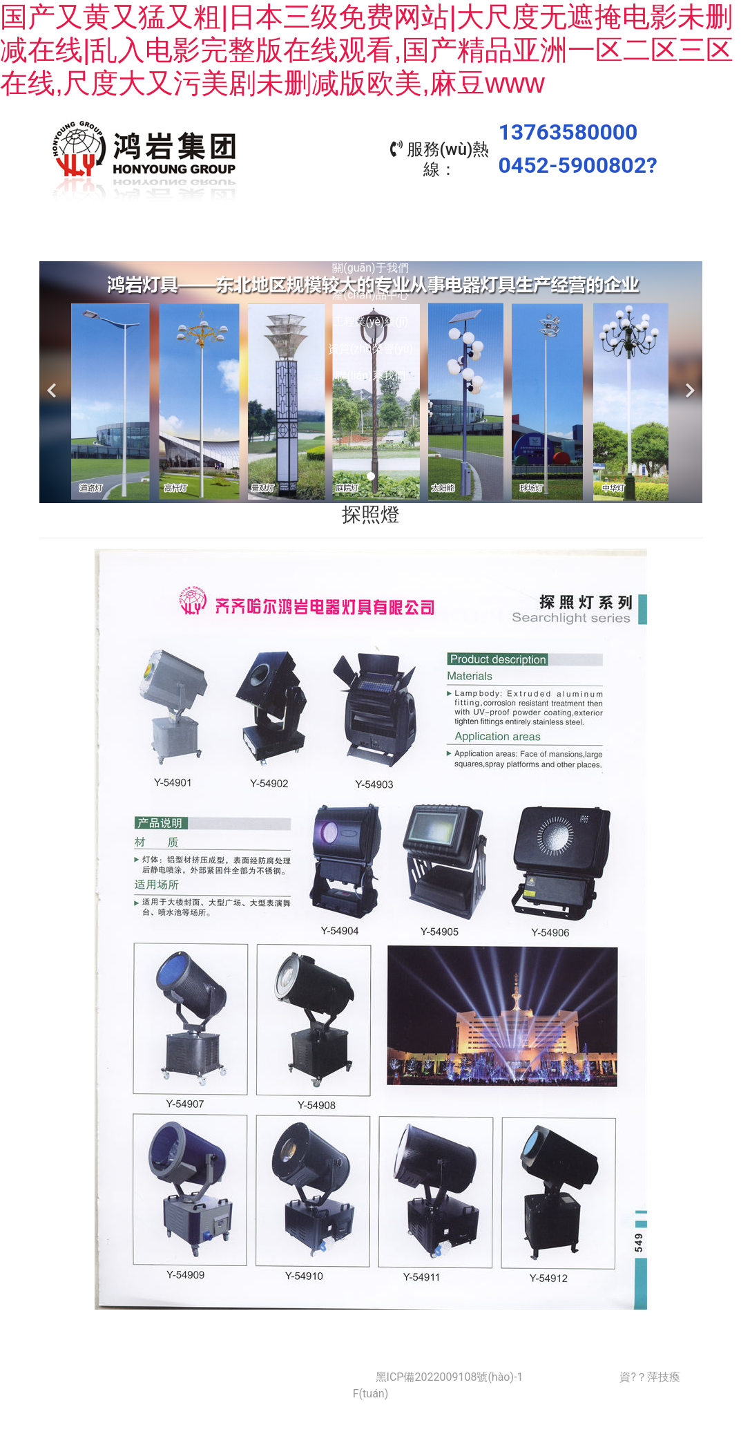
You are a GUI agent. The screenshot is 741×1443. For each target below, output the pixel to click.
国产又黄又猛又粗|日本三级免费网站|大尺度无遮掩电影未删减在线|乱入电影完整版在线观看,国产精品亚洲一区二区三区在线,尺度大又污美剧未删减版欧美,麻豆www (366, 49)
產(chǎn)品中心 (308, 240)
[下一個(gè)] (688, 379)
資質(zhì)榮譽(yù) (556, 240)
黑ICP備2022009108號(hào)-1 (449, 1373)
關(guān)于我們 (184, 240)
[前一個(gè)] (53, 379)
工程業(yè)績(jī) (433, 240)
